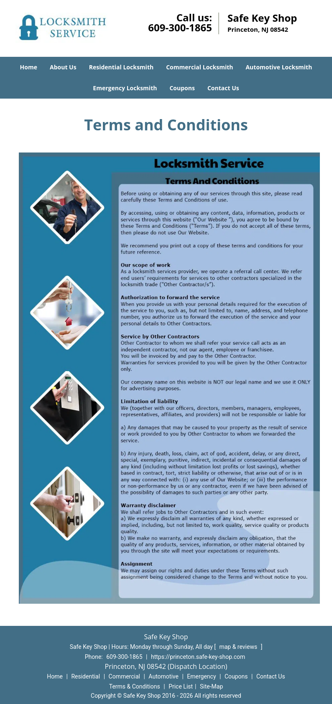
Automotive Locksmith (278, 67)
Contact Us (223, 88)
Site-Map (211, 686)
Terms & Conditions (134, 686)
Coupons (181, 88)
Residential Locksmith (121, 67)
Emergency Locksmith (125, 88)
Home (28, 67)
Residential (85, 676)
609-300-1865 (180, 27)
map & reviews (238, 646)
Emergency (201, 676)
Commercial (124, 676)
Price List (181, 686)
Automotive (163, 676)
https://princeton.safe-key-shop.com (198, 656)
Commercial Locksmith (199, 67)
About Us (63, 67)
